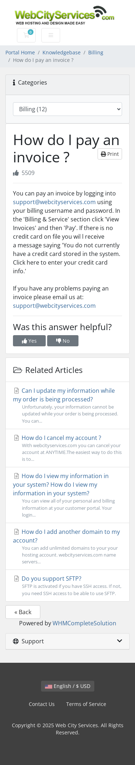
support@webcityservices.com (54, 202)
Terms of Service (86, 704)
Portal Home (20, 52)
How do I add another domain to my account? (67, 547)
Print (110, 153)
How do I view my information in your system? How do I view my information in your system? (67, 495)
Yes (29, 340)
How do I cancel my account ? (67, 448)
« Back (22, 612)
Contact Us (42, 704)
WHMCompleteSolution (84, 623)
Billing (95, 52)
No (62, 340)
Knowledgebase (61, 52)
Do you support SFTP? (67, 586)
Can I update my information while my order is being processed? (67, 405)
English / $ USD (67, 686)
